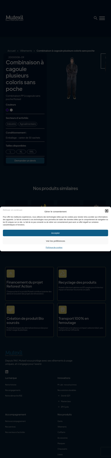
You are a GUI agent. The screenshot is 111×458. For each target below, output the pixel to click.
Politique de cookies (54, 247)
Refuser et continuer (12, 210)
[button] (106, 210)
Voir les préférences (55, 241)
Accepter (55, 233)
